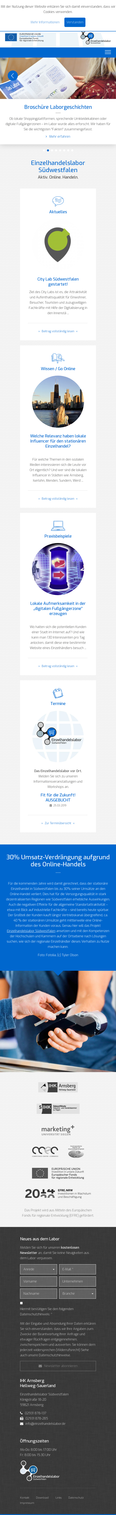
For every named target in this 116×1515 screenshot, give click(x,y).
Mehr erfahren (58, 136)
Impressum (27, 1503)
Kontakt (24, 1497)
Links (58, 1497)
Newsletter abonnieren (58, 1366)
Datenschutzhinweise (54, 1355)
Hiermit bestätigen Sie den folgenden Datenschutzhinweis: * (46, 1311)
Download (42, 1497)
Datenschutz (76, 1497)
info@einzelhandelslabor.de (45, 1424)
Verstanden (74, 22)
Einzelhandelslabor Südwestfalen (31, 931)
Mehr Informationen (45, 22)
